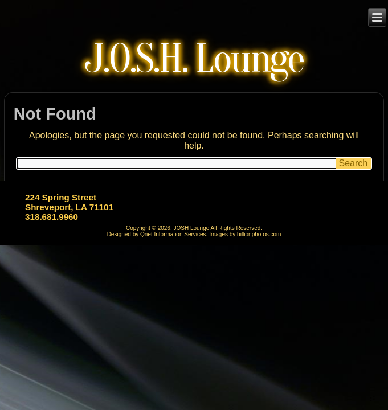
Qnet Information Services (173, 234)
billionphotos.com (259, 234)
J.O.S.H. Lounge (194, 59)
